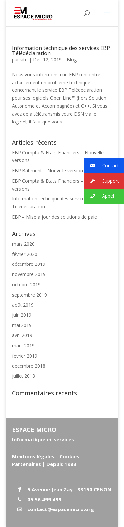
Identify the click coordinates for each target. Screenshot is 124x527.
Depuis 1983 (61, 464)
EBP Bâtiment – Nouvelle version (47, 170)
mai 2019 (22, 325)
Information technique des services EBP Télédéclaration (61, 50)
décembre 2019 (28, 264)
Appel (99, 196)
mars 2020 (23, 244)
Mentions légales (33, 456)
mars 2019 (23, 345)
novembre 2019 (29, 274)
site (24, 59)
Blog (72, 59)
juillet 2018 (23, 376)
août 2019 (23, 305)
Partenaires (26, 464)
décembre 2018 (28, 366)
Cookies (69, 456)
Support (101, 181)
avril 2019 (22, 335)
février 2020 (24, 254)
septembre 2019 (29, 295)
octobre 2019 (26, 284)
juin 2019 (21, 315)
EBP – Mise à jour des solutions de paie (54, 217)
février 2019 (24, 356)
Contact (101, 165)
